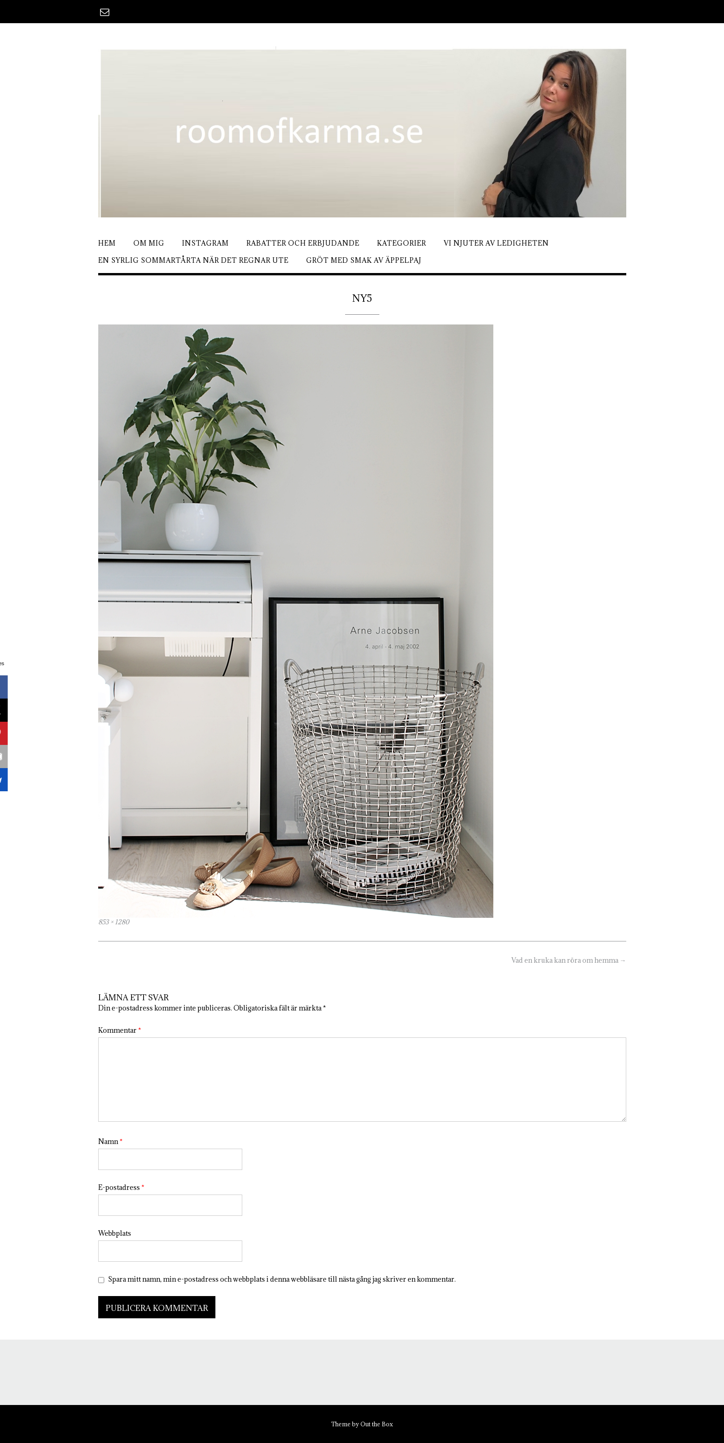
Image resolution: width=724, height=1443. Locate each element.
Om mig (148, 243)
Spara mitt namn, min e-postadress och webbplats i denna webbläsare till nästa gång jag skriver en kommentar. (282, 1279)
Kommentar (119, 1030)
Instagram (205, 243)
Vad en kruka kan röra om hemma (568, 960)
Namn (110, 1141)
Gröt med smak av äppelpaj (364, 260)
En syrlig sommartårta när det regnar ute (193, 260)
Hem (107, 243)
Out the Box (376, 1424)
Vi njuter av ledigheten (496, 243)
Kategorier (401, 243)
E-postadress (121, 1187)
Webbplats (114, 1233)
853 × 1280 (113, 922)
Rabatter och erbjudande (302, 243)
